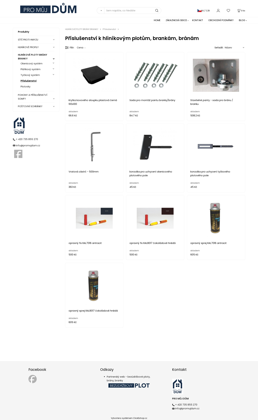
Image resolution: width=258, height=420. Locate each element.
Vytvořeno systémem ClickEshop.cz (129, 418)
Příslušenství (29, 80)
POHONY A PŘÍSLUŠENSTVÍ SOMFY (32, 96)
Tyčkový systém (30, 75)
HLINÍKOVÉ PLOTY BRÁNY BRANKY (32, 56)
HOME (157, 20)
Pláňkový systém (30, 69)
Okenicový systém (31, 63)
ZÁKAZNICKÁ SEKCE (176, 20)
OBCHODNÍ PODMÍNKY (221, 20)
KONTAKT (197, 20)
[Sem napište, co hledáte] (132, 10)
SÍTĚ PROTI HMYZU (28, 39)
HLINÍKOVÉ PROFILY (28, 47)
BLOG (242, 20)
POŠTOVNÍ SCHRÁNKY (30, 106)
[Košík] (241, 10)
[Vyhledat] (100, 10)
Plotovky (25, 86)
